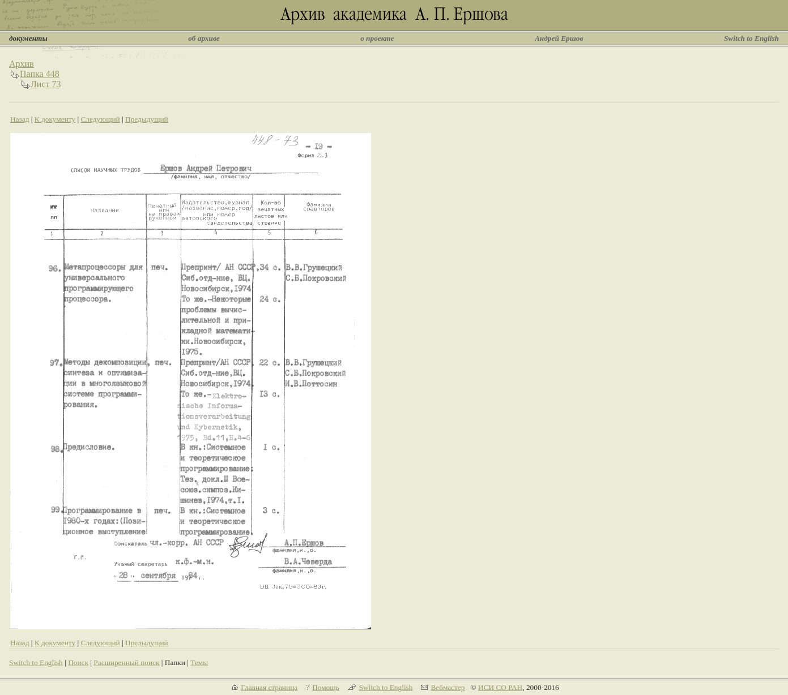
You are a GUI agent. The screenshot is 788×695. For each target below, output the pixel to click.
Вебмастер (448, 687)
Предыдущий (146, 119)
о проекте (377, 38)
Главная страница (269, 687)
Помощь (325, 687)
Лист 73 (46, 84)
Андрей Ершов (559, 38)
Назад (19, 119)
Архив (21, 63)
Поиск (78, 662)
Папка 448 (39, 74)
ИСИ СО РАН (500, 687)
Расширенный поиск (126, 662)
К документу (55, 119)
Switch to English (751, 38)
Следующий (100, 119)
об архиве (204, 38)
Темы (199, 662)
